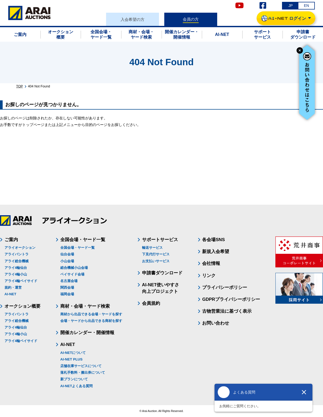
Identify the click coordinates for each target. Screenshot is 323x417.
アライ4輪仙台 (15, 268)
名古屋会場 (69, 281)
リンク (209, 275)
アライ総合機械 (16, 261)
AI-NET (10, 294)
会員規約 (151, 303)
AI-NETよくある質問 (76, 386)
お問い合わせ (215, 323)
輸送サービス (152, 248)
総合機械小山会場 (74, 268)
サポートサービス (160, 239)
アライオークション (19, 248)
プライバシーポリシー (224, 287)
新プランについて (74, 379)
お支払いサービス (156, 261)
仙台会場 (67, 254)
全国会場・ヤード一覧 (77, 248)
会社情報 (211, 263)
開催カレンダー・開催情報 (87, 332)
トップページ (33, 125)
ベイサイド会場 (72, 274)
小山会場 (67, 261)
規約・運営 (13, 287)
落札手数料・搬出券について (82, 372)
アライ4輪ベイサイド (20, 281)
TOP (19, 86)
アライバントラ (16, 254)
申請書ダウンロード (162, 272)
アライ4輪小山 (15, 274)
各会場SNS (213, 239)
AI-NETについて (73, 353)
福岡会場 (67, 294)
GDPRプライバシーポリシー (231, 299)
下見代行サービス (156, 254)
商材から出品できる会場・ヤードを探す (91, 314)
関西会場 (67, 287)
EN (306, 5)
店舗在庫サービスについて (81, 366)
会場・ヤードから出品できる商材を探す (91, 321)
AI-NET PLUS (71, 359)
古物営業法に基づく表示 (227, 311)
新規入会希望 (215, 251)
